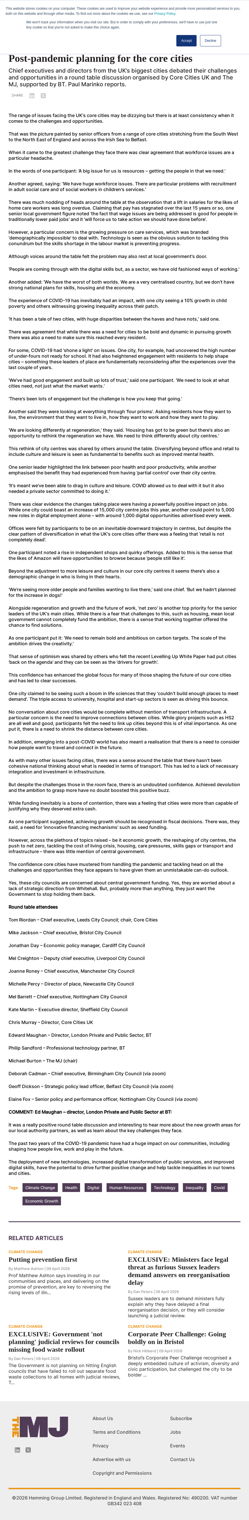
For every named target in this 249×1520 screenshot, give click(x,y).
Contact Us (182, 1459)
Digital (93, 1187)
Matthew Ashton (29, 1268)
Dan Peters (143, 1291)
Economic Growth (41, 1201)
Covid (219, 1187)
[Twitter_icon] (28, 1450)
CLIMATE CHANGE (26, 1251)
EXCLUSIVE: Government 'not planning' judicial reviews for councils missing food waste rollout (64, 1341)
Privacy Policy (164, 14)
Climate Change (40, 1187)
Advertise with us (112, 1459)
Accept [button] (186, 41)
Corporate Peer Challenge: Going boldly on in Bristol (177, 1337)
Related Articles (36, 1238)
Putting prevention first (43, 1259)
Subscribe (181, 1418)
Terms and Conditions (117, 1432)
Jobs (175, 1432)
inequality (195, 1187)
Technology (164, 1187)
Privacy (101, 1446)
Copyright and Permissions (122, 1473)
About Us (103, 1418)
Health (71, 1187)
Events (177, 1446)
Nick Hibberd (144, 1351)
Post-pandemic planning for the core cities (101, 58)
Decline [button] (210, 41)
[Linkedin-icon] (17, 1450)
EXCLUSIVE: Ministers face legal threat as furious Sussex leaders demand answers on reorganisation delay (179, 1271)
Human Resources (126, 1187)
